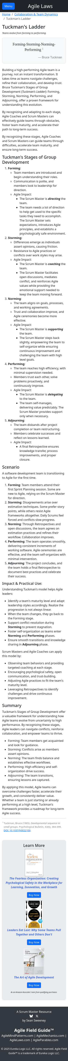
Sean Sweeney (36, 1020)
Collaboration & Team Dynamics (36, 14)
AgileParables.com (45, 1040)
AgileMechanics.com (50, 1036)
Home (6, 14)
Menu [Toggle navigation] (8, 6)
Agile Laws (40, 6)
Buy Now (34, 895)
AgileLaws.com (20, 1040)
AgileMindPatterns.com (17, 1036)
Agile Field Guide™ (34, 1030)
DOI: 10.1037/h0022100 (17, 830)
